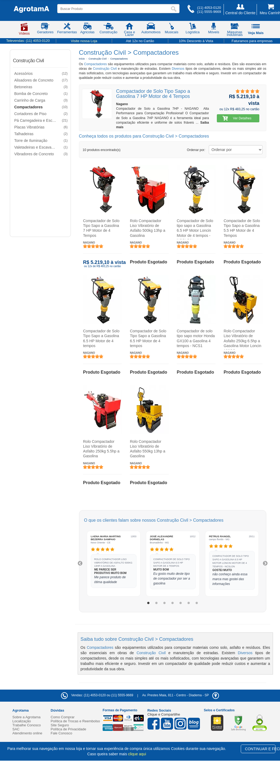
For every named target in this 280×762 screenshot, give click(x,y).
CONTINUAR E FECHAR (260, 749)
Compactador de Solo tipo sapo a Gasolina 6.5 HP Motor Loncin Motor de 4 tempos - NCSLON (195, 229)
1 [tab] (148, 603)
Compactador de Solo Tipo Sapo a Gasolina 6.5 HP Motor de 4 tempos (101, 338)
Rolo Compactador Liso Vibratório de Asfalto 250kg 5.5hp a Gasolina (101, 448)
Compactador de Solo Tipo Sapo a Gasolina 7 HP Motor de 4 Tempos (101, 228)
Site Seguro (60, 725)
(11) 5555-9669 (209, 12)
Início (82, 58)
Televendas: (28, 41)
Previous (80, 563)
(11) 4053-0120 (209, 8)
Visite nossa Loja (84, 41)
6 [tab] (188, 603)
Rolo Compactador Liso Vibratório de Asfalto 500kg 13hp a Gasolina (147, 228)
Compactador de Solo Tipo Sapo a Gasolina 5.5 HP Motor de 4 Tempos (242, 228)
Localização (21, 721)
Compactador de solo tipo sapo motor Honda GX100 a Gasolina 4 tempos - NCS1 (196, 338)
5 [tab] (180, 603)
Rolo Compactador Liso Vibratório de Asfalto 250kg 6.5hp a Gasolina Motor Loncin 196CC (242, 339)
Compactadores (119, 58)
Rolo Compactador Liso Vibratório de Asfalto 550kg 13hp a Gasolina (147, 448)
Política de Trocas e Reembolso (75, 721)
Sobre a (26, 717)
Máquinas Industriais (235, 30)
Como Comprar (63, 717)
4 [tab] (172, 603)
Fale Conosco (61, 733)
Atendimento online (27, 733)
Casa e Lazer (129, 30)
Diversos (178, 69)
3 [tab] (164, 603)
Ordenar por (196, 150)
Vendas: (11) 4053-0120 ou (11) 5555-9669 (97, 695)
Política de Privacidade (68, 729)
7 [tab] (196, 603)
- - (180, 695)
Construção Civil (28, 60)
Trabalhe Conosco (26, 725)
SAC (16, 729)
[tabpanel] (114, 564)
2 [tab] (156, 603)
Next (265, 563)
